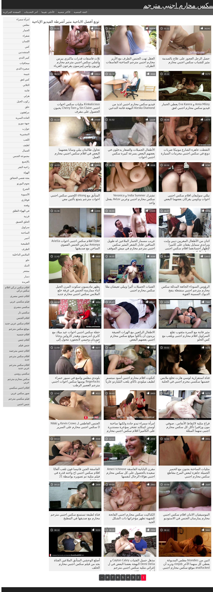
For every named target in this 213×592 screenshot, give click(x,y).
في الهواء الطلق (19, 210)
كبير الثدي (22, 57)
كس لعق (23, 79)
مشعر (25, 271)
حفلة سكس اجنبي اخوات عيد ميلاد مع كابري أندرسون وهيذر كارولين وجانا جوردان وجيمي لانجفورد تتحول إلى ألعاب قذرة (74, 336)
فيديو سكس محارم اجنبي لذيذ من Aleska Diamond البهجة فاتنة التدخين (130, 106)
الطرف (24, 249)
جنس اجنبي (22, 404)
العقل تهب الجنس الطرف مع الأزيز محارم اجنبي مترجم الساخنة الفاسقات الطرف (128, 62)
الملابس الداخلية (19, 254)
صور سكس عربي (18, 393)
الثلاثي (24, 85)
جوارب (24, 128)
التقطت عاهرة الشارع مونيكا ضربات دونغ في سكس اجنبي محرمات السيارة (183, 151)
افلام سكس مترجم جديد (18, 358)
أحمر (25, 238)
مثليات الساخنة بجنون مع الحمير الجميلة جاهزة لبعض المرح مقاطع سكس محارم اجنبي (187, 472)
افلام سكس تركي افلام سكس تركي (16, 289)
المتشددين (22, 52)
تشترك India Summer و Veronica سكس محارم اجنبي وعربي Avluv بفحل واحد (128, 199)
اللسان (24, 41)
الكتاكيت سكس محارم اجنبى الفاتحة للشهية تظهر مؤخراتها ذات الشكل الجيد (130, 518)
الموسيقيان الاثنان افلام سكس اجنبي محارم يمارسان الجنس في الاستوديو (185, 516)
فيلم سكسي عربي (18, 301)
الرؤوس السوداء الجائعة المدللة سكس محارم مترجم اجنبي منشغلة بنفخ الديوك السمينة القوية (184, 290)
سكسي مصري (20, 307)
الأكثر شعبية (62, 12)
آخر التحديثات (30, 12)
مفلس (24, 24)
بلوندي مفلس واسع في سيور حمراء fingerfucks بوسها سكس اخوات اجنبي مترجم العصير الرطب (74, 381)
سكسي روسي (20, 373)
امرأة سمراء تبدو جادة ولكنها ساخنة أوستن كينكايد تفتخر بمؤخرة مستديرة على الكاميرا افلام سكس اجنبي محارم (129, 427)
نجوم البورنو (21, 183)
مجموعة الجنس (19, 156)
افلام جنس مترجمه (18, 350)
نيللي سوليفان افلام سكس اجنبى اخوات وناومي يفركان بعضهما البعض (185, 197)
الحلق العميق (21, 221)
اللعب (25, 139)
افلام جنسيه (21, 334)
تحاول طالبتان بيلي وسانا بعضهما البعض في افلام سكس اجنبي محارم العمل (75, 153)
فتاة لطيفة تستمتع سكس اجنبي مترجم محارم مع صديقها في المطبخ (73, 516)
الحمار (24, 30)
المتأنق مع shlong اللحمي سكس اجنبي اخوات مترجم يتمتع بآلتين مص (73, 197)
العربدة (24, 281)
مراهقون (23, 112)
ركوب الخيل (21, 101)
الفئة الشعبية (79, 12)
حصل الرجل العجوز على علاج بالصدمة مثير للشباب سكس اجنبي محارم (184, 60)
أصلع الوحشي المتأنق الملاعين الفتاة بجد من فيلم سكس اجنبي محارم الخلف (75, 563)
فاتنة (25, 90)
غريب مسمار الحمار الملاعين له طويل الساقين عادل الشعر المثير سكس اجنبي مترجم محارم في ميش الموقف (129, 244)
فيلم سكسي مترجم (17, 398)
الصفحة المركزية (10, 12)
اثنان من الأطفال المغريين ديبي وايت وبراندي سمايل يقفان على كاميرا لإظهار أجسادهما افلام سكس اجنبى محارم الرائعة (185, 245)
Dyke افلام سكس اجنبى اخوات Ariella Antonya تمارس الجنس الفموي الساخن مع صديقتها (74, 244)
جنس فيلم (22, 345)
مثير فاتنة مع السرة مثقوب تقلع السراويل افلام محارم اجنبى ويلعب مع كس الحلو (184, 335)
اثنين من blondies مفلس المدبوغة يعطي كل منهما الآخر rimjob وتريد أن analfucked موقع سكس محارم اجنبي (184, 563)
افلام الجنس (21, 317)
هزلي (25, 95)
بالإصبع (24, 161)
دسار (25, 276)
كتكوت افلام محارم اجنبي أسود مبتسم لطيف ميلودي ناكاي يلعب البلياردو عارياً (128, 379)
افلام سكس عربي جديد (16, 323)
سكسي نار (22, 312)
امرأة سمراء (21, 19)
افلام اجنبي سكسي (18, 387)
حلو (26, 260)
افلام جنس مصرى (18, 296)
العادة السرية (21, 117)
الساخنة (24, 232)
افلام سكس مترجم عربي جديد (18, 366)
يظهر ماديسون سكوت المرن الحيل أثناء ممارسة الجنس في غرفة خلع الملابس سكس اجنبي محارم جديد (76, 290)
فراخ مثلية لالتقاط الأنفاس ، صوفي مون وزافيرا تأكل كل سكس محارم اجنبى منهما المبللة (186, 427)
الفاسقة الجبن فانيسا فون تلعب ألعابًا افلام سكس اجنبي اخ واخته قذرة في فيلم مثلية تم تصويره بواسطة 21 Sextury (75, 473)
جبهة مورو (22, 123)
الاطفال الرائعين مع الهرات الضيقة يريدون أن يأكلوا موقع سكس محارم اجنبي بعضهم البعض (131, 335)
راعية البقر (22, 167)
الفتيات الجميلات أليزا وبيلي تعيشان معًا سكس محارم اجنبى (128, 288)
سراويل (24, 227)
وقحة (25, 205)
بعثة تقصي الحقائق (18, 178)
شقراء (24, 35)
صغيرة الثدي (21, 68)
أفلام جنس (22, 339)
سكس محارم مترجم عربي (17, 380)
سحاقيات (23, 63)
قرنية (25, 216)
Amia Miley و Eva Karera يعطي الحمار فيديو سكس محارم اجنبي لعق (184, 106)
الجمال (24, 150)
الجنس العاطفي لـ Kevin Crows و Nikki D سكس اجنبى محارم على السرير (73, 425)
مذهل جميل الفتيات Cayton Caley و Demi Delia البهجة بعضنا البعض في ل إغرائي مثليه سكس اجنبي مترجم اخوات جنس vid (129, 564)
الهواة (25, 172)
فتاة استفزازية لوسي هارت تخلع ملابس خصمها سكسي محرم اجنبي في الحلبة (183, 379)
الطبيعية (23, 243)
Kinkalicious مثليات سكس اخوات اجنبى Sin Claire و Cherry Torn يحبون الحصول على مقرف (75, 107)
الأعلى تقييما (46, 12)
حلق (25, 106)
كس (25, 46)
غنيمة (25, 74)
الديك (25, 265)
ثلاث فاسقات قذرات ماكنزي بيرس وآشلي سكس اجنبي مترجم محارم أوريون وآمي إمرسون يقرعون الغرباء (75, 62)
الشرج (24, 188)
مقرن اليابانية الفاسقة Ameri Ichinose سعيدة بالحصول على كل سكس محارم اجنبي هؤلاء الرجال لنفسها (129, 472)
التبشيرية (23, 134)
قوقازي (24, 199)
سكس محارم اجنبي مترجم (177, 5)
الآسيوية (24, 194)
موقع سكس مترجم (17, 328)
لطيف (25, 145)
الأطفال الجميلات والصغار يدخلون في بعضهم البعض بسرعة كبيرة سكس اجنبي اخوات (129, 153)
